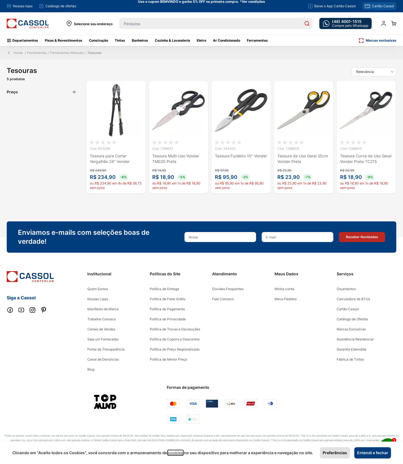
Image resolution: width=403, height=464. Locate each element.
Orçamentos (346, 289)
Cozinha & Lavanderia (172, 40)
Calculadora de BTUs (353, 299)
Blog (90, 369)
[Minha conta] (384, 23)
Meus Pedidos (286, 299)
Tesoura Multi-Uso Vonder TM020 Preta (175, 158)
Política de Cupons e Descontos (175, 339)
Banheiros (140, 40)
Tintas (120, 40)
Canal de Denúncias (103, 359)
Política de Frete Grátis (167, 299)
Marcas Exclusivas (351, 329)
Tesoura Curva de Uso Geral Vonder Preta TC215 (365, 158)
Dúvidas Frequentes (227, 289)
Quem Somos (97, 289)
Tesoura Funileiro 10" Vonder (241, 155)
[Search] (307, 23)
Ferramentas (257, 40)
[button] (362, 237)
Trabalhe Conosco (101, 319)
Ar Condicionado (226, 40)
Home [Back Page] (15, 53)
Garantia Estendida (351, 349)
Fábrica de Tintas (350, 359)
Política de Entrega (164, 289)
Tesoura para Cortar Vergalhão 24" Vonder (110, 158)
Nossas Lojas (97, 299)
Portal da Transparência (106, 349)
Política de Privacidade (168, 319)
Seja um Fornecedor (103, 339)
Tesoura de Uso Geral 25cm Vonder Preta (302, 158)
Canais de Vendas (101, 329)
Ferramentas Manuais (67, 53)
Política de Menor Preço (168, 359)
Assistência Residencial (355, 339)
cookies (175, 452)
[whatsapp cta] (345, 23)
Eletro (201, 40)
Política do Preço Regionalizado (175, 349)
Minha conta (284, 289)
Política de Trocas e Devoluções (175, 329)
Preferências (335, 452)
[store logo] (28, 24)
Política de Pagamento (167, 309)
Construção (98, 40)
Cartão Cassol (348, 309)
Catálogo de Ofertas (352, 319)
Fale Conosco (223, 299)
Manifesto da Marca (103, 309)
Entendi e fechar (372, 452)
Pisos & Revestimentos (63, 40)
